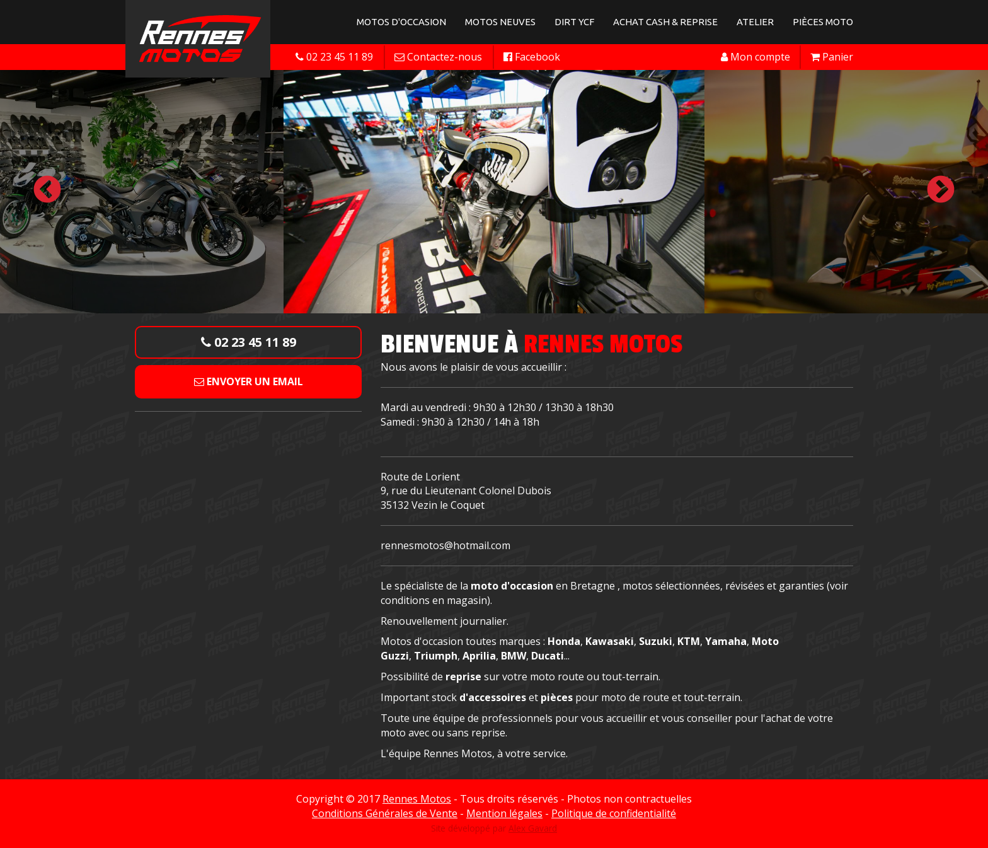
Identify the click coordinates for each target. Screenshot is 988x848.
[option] (494, 190)
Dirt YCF (574, 21)
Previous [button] (47, 190)
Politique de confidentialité (613, 813)
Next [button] (940, 190)
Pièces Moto (823, 21)
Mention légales (504, 813)
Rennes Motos (416, 799)
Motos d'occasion (401, 21)
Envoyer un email (248, 381)
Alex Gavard (532, 828)
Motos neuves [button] (500, 21)
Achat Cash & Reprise (665, 21)
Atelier (755, 21)
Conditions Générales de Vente (384, 813)
